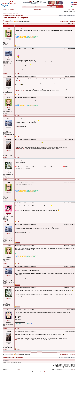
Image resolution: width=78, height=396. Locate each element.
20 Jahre (29, 1)
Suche (73, 9)
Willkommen (12, 15)
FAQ (69, 9)
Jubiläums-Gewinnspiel (37, 9)
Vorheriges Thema (65, 23)
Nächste (73, 21)
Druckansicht (5, 23)
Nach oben (5, 46)
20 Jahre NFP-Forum (19, 15)
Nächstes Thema (72, 23)
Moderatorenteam (15, 18)
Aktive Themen (15, 13)
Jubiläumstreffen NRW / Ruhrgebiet (15, 18)
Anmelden (5, 9)
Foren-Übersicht (6, 15)
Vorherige (66, 21)
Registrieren (11, 9)
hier (19, 69)
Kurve (23, 90)
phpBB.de (44, 371)
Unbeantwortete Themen (7, 13)
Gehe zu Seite (62, 21)
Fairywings (17, 90)
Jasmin (9, 18)
